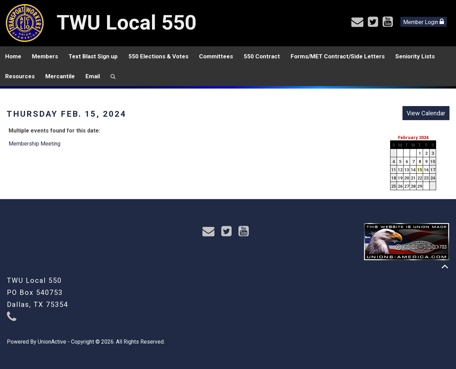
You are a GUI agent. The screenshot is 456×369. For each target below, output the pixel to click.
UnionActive (52, 341)
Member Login (423, 21)
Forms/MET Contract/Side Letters (338, 56)
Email (92, 76)
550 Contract (262, 56)
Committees (216, 56)
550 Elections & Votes (158, 56)
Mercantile (60, 76)
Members (45, 56)
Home (13, 56)
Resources (20, 76)
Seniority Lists (415, 56)
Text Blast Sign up (93, 56)
